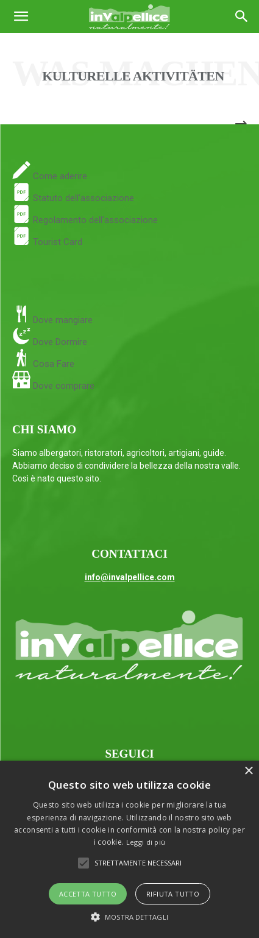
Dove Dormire (58, 341)
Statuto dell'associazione (73, 198)
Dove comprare (63, 385)
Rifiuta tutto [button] (172, 893)
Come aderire (58, 176)
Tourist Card (47, 241)
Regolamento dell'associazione (85, 220)
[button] (20, 16)
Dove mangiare (61, 319)
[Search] (242, 16)
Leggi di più (146, 842)
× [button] (248, 771)
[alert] (129, 849)
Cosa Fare (52, 363)
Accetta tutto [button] (87, 893)
